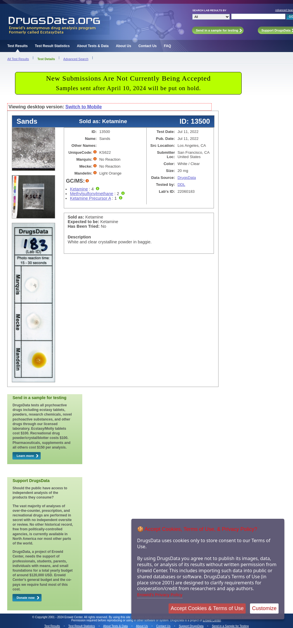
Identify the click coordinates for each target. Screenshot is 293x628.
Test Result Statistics (52, 46)
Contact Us (147, 46)
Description (79, 237)
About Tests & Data (93, 46)
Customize (264, 608)
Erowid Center (212, 620)
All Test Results (18, 59)
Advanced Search (75, 59)
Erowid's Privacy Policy (159, 594)
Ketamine (79, 189)
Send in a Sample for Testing (230, 626)
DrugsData (187, 177)
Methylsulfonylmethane (91, 193)
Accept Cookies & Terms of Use (207, 608)
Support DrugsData (191, 626)
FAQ (167, 46)
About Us (123, 46)
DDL (181, 184)
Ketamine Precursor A (90, 198)
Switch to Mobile (83, 106)
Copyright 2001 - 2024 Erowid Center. (59, 617)
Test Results (17, 46)
